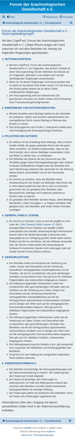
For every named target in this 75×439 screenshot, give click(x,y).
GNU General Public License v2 (37, 224)
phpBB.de (50, 431)
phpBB (27, 428)
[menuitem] (11, 17)
